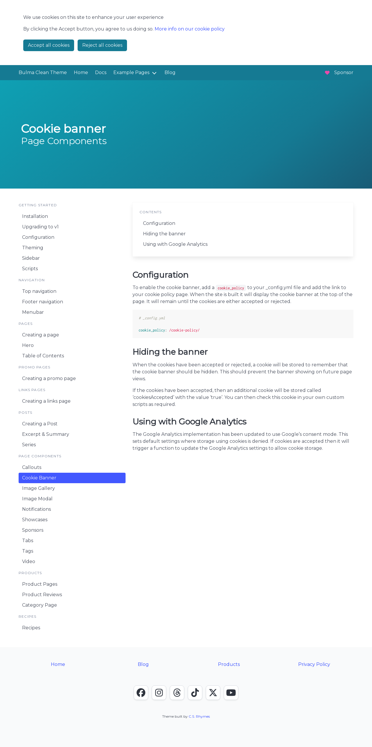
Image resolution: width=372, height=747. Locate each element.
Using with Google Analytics (175, 244)
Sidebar (31, 258)
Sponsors (32, 530)
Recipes (31, 627)
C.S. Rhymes (199, 716)
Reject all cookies (102, 45)
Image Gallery (38, 488)
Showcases (34, 519)
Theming (32, 247)
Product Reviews (42, 594)
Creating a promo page (49, 378)
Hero (28, 345)
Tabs (27, 540)
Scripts (30, 268)
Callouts (31, 467)
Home (81, 72)
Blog (170, 72)
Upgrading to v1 (40, 227)
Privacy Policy (314, 664)
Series (29, 444)
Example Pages (131, 72)
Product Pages (39, 584)
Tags (27, 551)
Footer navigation (42, 301)
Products (229, 664)
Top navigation (39, 291)
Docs (100, 72)
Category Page (39, 605)
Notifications (36, 509)
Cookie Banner (39, 478)
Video (28, 561)
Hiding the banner (164, 234)
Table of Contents (43, 356)
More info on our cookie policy (190, 29)
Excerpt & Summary (45, 434)
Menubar (33, 312)
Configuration (38, 237)
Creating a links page (46, 401)
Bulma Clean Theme (43, 72)
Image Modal (37, 498)
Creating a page (40, 335)
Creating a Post (40, 424)
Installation (35, 216)
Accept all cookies (48, 45)
